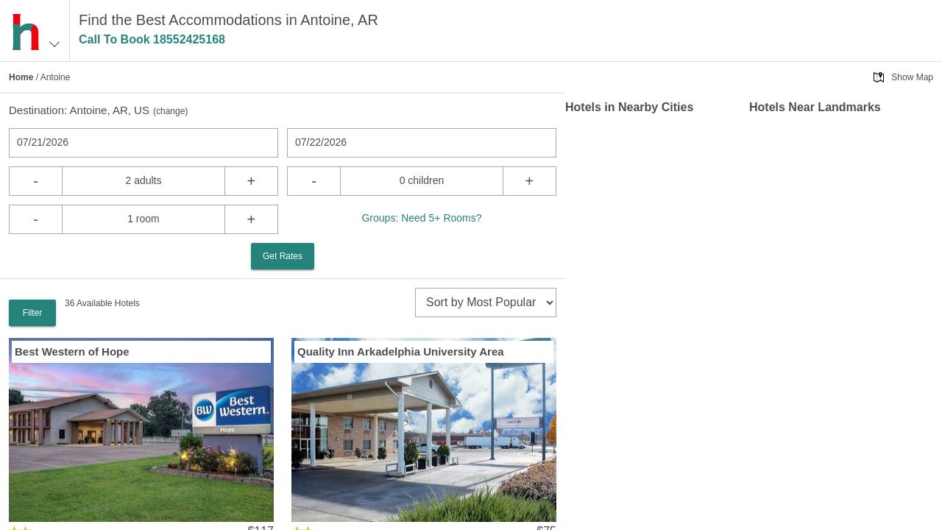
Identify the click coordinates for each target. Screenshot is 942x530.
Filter (33, 313)
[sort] (485, 302)
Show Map (912, 77)
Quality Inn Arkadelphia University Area (400, 351)
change (170, 111)
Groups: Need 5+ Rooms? (421, 218)
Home (21, 77)
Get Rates (282, 256)
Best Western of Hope (72, 351)
